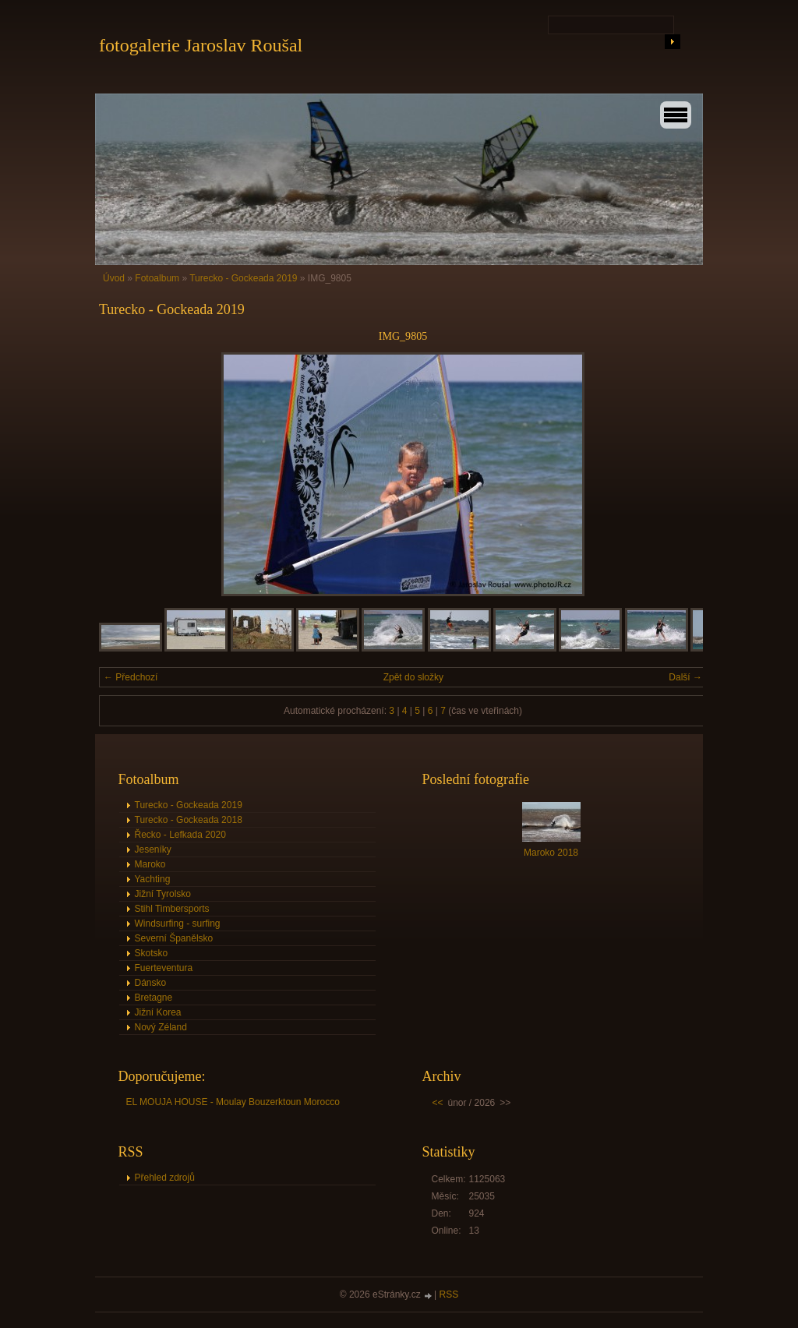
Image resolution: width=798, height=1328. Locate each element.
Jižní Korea (158, 1012)
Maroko (150, 864)
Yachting (153, 879)
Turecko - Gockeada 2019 (243, 278)
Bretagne (154, 997)
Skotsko (151, 953)
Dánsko (151, 982)
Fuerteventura (164, 967)
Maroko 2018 (551, 852)
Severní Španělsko (174, 938)
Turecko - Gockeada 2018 (188, 819)
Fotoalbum (157, 278)
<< (438, 1102)
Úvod (114, 278)
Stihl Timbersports (172, 908)
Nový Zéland (161, 1027)
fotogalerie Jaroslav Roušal (200, 45)
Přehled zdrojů (165, 1177)
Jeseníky (153, 849)
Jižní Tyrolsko (163, 893)
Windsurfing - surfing (178, 923)
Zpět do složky (413, 677)
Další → (685, 677)
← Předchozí (130, 677)
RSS (449, 1294)
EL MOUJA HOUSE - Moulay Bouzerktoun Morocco (233, 1102)
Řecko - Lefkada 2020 (180, 834)
